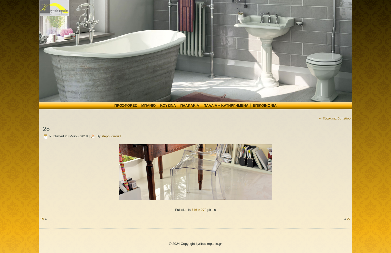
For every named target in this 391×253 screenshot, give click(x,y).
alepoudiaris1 (111, 136)
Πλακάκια (189, 105)
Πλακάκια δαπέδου (335, 118)
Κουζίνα (168, 105)
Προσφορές (125, 105)
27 (349, 219)
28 (46, 128)
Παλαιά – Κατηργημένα (225, 105)
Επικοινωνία (265, 105)
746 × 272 (199, 210)
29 (42, 219)
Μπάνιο (148, 105)
